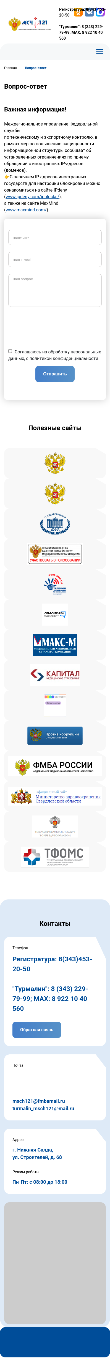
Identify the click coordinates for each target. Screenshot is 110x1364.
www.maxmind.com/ (26, 209)
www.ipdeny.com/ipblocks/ (32, 196)
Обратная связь (36, 1029)
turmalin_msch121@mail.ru (43, 1108)
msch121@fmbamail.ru (38, 1101)
